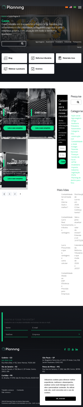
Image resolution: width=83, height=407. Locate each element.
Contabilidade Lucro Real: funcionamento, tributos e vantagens (67, 225)
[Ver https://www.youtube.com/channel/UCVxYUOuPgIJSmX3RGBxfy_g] (73, 349)
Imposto (74, 167)
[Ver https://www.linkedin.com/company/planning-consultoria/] (77, 349)
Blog (8, 58)
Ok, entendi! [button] (60, 398)
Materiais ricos (66, 58)
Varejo (79, 47)
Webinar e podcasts (14, 69)
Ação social (75, 116)
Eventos (36, 69)
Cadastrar (63, 162)
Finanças (74, 154)
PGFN (73, 175)
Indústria (74, 170)
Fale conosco (6, 392)
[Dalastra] (14, 164)
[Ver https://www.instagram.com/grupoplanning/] (69, 349)
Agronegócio (40, 42)
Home (4, 16)
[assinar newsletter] (79, 334)
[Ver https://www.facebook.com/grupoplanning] (65, 349)
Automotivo (50, 42)
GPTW (73, 162)
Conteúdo (20, 390)
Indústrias (67, 42)
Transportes (77, 42)
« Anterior (4, 194)
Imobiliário (59, 42)
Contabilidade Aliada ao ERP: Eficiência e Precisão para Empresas (67, 283)
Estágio (74, 147)
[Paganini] (14, 113)
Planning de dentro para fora (76, 180)
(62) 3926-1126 (7, 360)
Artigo (73, 121)
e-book (74, 144)
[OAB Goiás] (41, 113)
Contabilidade (76, 141)
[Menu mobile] (79, 7)
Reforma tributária (41, 58)
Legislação (75, 172)
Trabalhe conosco (8, 390)
